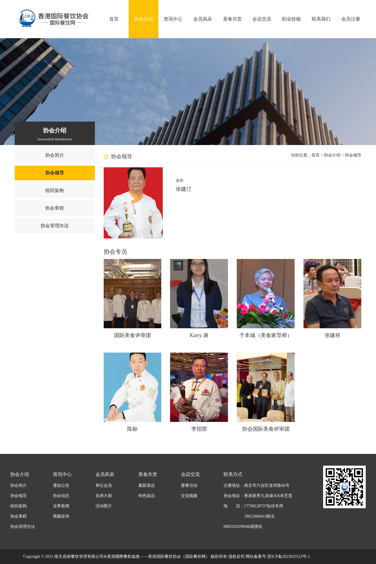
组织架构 (54, 190)
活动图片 (103, 506)
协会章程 (54, 208)
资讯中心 (173, 18)
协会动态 (61, 496)
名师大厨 (103, 496)
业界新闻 (61, 506)
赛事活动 (189, 485)
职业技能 (291, 18)
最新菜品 (146, 485)
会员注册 (350, 18)
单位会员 (103, 485)
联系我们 (321, 18)
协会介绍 (143, 18)
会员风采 (202, 18)
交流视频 (189, 496)
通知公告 (61, 485)
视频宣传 (61, 516)
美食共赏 (232, 18)
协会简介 (54, 155)
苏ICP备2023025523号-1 (331, 556)
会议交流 (261, 18)
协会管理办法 (55, 225)
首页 (114, 18)
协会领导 (54, 172)
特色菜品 (146, 496)
